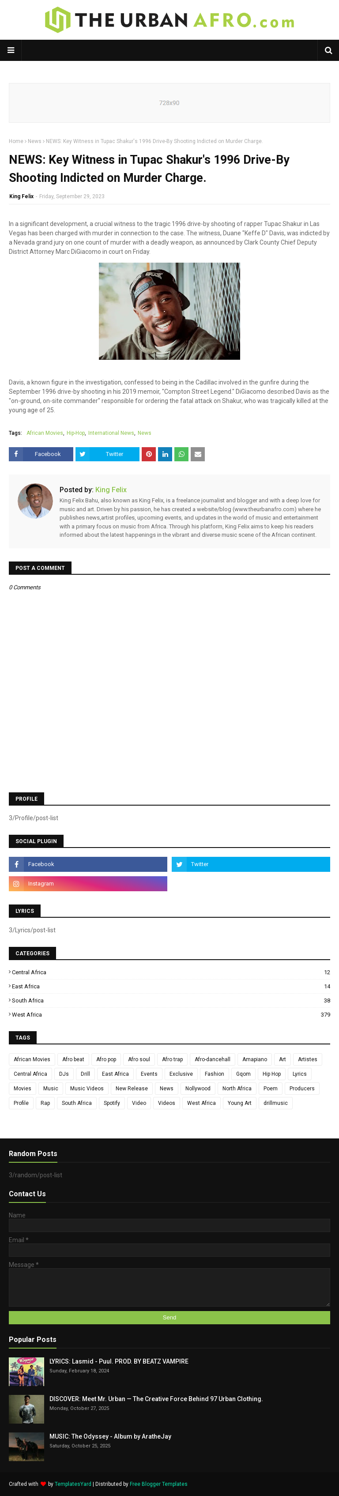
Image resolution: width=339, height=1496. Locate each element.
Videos (166, 1103)
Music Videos (87, 1088)
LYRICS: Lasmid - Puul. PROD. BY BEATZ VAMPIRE (118, 1361)
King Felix (21, 196)
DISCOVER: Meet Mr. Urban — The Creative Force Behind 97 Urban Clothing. (156, 1398)
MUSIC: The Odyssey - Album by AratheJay (110, 1436)
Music (50, 1088)
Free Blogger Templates (159, 1484)
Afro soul (139, 1059)
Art (282, 1059)
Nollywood (198, 1088)
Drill (85, 1074)
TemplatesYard (73, 1484)
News (34, 141)
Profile (21, 1103)
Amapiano (254, 1059)
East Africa (171, 986)
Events (149, 1074)
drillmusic (276, 1103)
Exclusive (181, 1074)
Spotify (112, 1103)
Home (16, 141)
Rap (45, 1103)
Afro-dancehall (212, 1059)
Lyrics (300, 1074)
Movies (22, 1088)
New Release (132, 1088)
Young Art (240, 1103)
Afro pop (106, 1059)
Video (139, 1103)
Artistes (307, 1059)
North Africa (237, 1088)
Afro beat (73, 1059)
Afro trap (172, 1059)
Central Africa (171, 972)
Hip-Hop (76, 433)
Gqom (243, 1074)
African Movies (44, 433)
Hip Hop (272, 1074)
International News (111, 433)
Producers (302, 1088)
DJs (64, 1074)
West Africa (171, 1014)
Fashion (214, 1074)
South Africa (171, 1000)
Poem (271, 1088)
